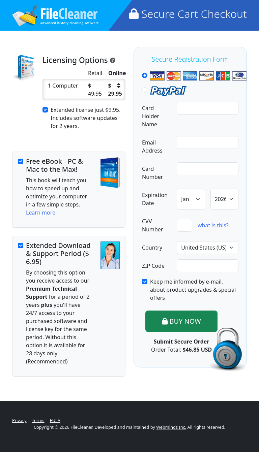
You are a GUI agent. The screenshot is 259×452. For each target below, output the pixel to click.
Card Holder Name (150, 116)
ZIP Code (153, 265)
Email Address (152, 146)
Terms (38, 420)
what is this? (213, 225)
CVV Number (152, 225)
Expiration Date (155, 199)
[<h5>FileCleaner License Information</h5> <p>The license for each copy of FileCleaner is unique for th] (112, 59)
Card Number (152, 173)
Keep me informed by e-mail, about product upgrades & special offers (193, 289)
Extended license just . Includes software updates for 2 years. (85, 118)
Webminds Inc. (171, 427)
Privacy (19, 420)
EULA (55, 420)
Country (152, 247)
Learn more (40, 212)
